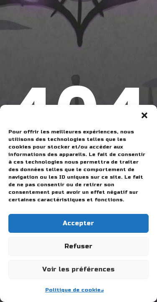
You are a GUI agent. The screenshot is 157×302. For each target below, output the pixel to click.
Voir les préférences (78, 269)
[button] (144, 115)
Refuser (78, 246)
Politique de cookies (74, 290)
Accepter (78, 223)
